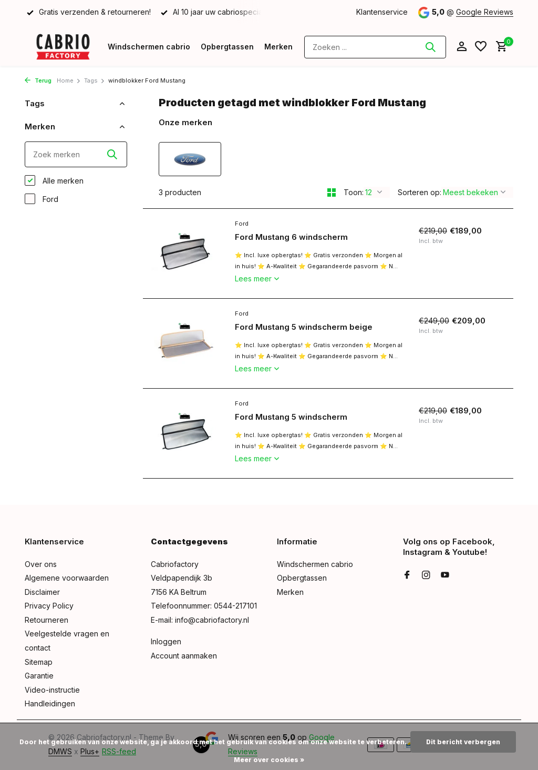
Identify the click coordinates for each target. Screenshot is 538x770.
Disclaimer (42, 591)
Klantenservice (382, 11)
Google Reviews (484, 11)
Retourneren (46, 619)
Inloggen (166, 641)
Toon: (354, 192)
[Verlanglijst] (481, 46)
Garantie (39, 675)
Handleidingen (50, 703)
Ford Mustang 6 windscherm (291, 237)
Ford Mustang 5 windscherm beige (304, 327)
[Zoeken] (375, 47)
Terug (38, 80)
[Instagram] (426, 575)
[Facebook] (407, 575)
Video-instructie (52, 689)
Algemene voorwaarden (67, 577)
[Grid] (331, 192)
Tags (94, 80)
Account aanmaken (184, 655)
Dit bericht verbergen (463, 742)
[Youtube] (445, 575)
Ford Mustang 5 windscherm (291, 417)
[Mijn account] (462, 47)
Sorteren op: (419, 192)
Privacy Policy (49, 605)
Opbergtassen (227, 46)
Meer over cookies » (269, 760)
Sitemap (39, 661)
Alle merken (54, 180)
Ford (41, 199)
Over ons (41, 564)
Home (69, 80)
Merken (278, 46)
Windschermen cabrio (149, 46)
